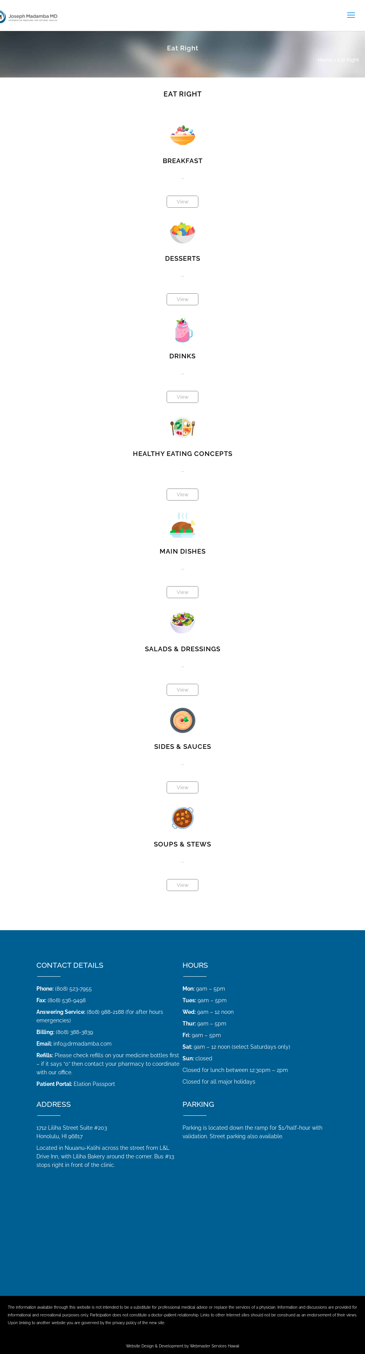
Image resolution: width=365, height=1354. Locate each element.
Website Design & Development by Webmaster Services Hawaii (182, 1346)
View (182, 202)
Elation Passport (94, 1084)
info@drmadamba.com (82, 1044)
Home (325, 60)
